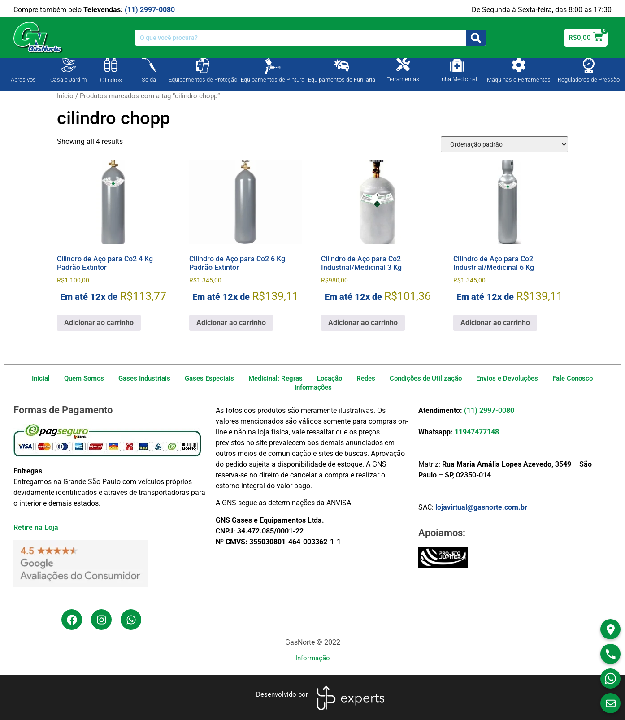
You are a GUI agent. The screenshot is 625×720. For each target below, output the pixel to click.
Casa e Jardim (68, 79)
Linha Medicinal (457, 79)
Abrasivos (23, 79)
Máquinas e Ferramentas (519, 79)
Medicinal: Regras (275, 378)
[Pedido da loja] (504, 144)
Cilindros (111, 80)
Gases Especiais (209, 378)
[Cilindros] (111, 65)
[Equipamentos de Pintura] (273, 66)
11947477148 (477, 432)
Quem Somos (84, 378)
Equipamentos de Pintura (272, 79)
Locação (329, 378)
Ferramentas (402, 79)
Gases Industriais (144, 378)
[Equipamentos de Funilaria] (341, 65)
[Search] (476, 38)
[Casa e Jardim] (68, 65)
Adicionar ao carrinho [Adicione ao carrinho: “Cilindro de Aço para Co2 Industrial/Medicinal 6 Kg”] (495, 322)
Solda (149, 79)
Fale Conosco (572, 378)
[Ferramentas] (403, 64)
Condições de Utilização (426, 378)
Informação (312, 658)
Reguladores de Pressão (589, 79)
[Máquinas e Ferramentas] (519, 65)
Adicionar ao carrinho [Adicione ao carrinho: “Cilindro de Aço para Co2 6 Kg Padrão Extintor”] (231, 322)
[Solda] (149, 65)
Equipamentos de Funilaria (341, 79)
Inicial (41, 378)
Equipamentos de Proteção (203, 79)
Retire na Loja (35, 527)
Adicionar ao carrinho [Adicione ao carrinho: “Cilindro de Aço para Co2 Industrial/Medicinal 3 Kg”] (363, 322)
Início (65, 96)
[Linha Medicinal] (457, 65)
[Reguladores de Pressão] (588, 65)
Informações (313, 387)
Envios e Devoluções (507, 378)
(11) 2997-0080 (150, 9)
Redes (365, 378)
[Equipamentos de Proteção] (202, 65)
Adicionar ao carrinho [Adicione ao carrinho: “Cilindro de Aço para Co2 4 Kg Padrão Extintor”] (99, 322)
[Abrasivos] (23, 64)
